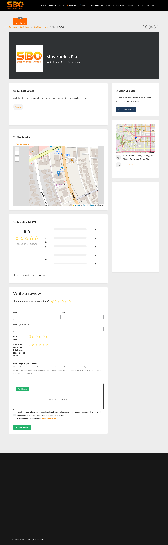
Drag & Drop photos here (58, 399)
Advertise (110, 5)
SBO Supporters (96, 5)
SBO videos (151, 5)
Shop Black (72, 5)
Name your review (21, 324)
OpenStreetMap (88, 205)
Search (51, 5)
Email (62, 312)
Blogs (61, 5)
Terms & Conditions (49, 418)
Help (139, 5)
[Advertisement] (135, 226)
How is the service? (18, 337)
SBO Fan (130, 5)
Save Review (22, 427)
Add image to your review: (25, 363)
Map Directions (22, 144)
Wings (18, 107)
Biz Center (120, 5)
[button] (20, 21)
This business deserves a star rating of (31, 301)
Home (43, 5)
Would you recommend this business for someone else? (19, 350)
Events (84, 5)
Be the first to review (70, 62)
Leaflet (76, 205)
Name (16, 312)
